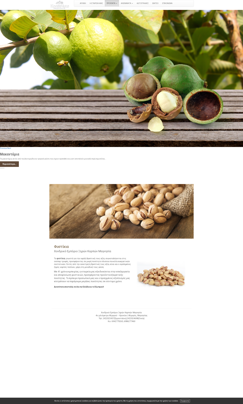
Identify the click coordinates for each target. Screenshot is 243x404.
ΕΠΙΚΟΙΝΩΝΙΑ (167, 3)
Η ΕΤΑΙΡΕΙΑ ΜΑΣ (96, 3)
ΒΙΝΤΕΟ (155, 3)
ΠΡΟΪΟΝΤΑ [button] (112, 3)
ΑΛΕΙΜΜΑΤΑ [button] (127, 3)
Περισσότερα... (9, 164)
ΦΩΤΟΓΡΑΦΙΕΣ (143, 3)
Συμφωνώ (185, 401)
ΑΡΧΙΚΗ (83, 3)
